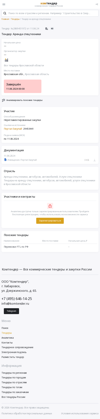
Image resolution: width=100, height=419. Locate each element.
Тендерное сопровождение (17, 347)
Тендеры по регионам (14, 372)
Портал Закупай (13, 128)
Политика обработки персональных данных (27, 413)
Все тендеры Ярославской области (24, 65)
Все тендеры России (13, 397)
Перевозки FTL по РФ (16, 246)
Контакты (7, 342)
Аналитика (8, 337)
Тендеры (7, 332)
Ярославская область (37, 74)
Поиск (5, 328)
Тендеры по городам (14, 377)
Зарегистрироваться (50, 220)
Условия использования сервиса (79, 413)
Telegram (11, 311)
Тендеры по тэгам (12, 387)
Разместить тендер (13, 357)
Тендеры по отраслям (14, 382)
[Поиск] (5, 13)
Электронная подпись (14, 352)
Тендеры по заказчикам (15, 392)
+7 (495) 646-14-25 (17, 298)
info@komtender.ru (15, 303)
